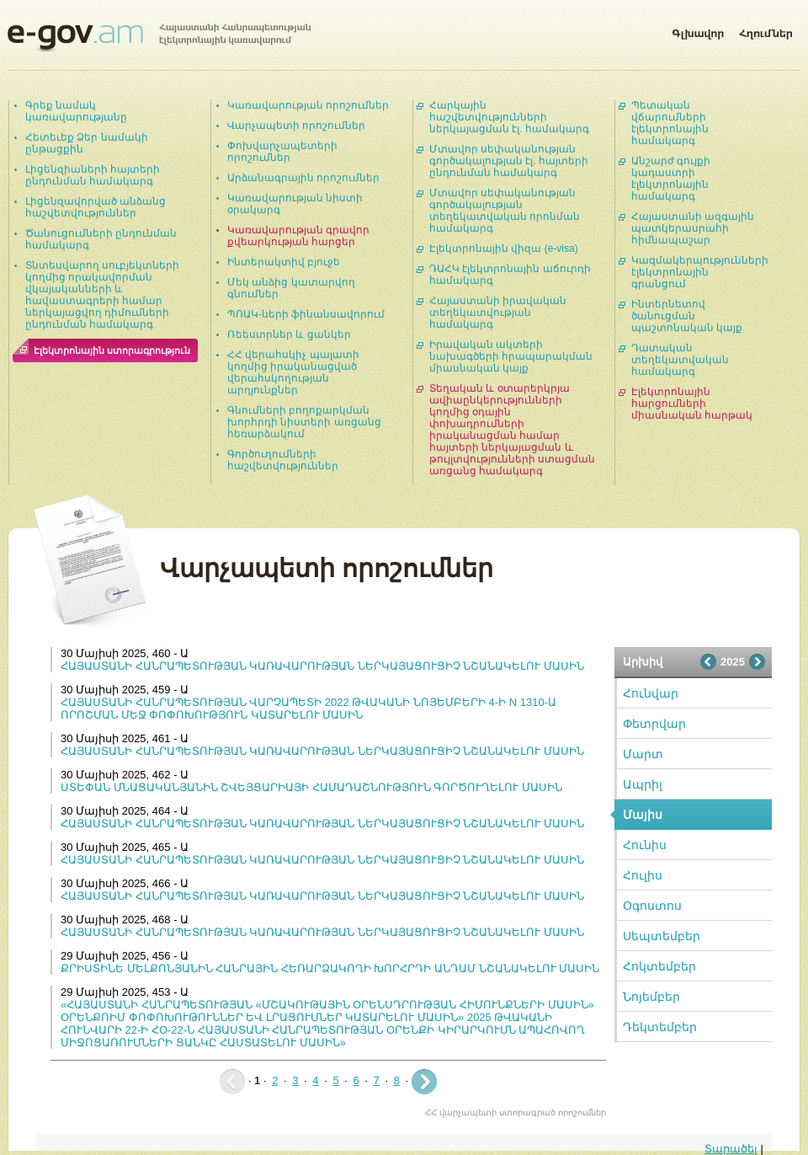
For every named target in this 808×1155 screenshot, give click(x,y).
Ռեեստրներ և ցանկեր (289, 334)
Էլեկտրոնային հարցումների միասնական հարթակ (691, 403)
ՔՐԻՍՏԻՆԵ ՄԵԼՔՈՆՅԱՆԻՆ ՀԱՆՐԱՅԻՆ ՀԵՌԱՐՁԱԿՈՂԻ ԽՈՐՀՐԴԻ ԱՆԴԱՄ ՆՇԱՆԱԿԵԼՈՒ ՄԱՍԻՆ (330, 968)
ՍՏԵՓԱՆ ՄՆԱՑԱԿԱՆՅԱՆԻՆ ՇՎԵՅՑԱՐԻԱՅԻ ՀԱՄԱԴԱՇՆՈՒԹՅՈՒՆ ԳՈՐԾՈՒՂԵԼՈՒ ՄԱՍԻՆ (311, 787)
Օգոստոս (652, 905)
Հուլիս (642, 875)
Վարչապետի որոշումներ (296, 125)
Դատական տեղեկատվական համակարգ (680, 359)
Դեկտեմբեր (660, 1027)
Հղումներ (765, 30)
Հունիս (645, 845)
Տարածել (731, 1148)
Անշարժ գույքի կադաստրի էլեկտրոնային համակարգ (670, 178)
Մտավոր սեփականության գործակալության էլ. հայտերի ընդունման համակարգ (508, 161)
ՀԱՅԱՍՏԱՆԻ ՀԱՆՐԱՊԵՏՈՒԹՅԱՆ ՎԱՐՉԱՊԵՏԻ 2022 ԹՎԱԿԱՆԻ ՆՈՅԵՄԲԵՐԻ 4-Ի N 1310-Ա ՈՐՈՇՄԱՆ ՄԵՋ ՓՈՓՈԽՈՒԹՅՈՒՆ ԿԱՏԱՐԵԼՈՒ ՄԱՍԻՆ (308, 708)
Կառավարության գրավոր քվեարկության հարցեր (298, 236)
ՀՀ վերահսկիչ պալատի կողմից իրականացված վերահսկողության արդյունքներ (293, 372)
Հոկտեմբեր (659, 966)
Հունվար (650, 693)
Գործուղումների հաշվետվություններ (282, 460)
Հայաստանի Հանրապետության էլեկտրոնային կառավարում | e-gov (159, 38)
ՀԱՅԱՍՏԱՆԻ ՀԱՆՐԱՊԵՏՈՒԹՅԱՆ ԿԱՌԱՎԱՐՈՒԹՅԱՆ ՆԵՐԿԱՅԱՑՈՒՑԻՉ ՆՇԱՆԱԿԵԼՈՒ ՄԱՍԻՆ (322, 666)
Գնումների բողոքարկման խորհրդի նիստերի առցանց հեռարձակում (304, 422)
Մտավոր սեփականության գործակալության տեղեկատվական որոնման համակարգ (504, 210)
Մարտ (643, 754)
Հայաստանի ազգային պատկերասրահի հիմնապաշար (692, 228)
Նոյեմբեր (651, 996)
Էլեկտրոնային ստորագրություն (112, 350)
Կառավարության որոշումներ (308, 105)
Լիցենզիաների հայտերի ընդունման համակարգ (92, 175)
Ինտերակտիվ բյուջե (283, 262)
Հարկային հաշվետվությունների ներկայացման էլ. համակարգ (509, 117)
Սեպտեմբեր (661, 936)
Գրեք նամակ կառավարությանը (76, 111)
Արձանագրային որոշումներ (303, 178)
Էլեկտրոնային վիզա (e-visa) (503, 248)
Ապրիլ (642, 784)
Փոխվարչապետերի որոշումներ (282, 151)
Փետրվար (654, 723)
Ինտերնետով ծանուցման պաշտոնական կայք (686, 316)
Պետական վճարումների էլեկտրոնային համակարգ (670, 123)
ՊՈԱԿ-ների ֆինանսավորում (306, 314)
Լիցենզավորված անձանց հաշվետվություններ (95, 207)
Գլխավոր (697, 30)
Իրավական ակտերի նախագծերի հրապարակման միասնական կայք (511, 356)
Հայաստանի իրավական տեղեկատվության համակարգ (497, 312)
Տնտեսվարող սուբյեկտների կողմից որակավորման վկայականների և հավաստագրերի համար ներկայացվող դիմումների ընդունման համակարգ (102, 294)
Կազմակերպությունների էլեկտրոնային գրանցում (699, 272)
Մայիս (642, 814)
